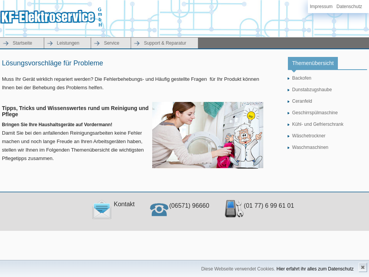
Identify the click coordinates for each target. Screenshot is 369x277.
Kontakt (113, 204)
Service (111, 43)
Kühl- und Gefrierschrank (317, 124)
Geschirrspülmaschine (315, 112)
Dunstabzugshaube (312, 89)
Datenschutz (349, 6)
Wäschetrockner (309, 135)
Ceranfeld (302, 101)
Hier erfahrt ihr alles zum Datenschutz (315, 269)
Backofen (301, 78)
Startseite (22, 43)
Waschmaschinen (310, 147)
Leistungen (68, 43)
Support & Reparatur (165, 43)
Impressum (321, 6)
